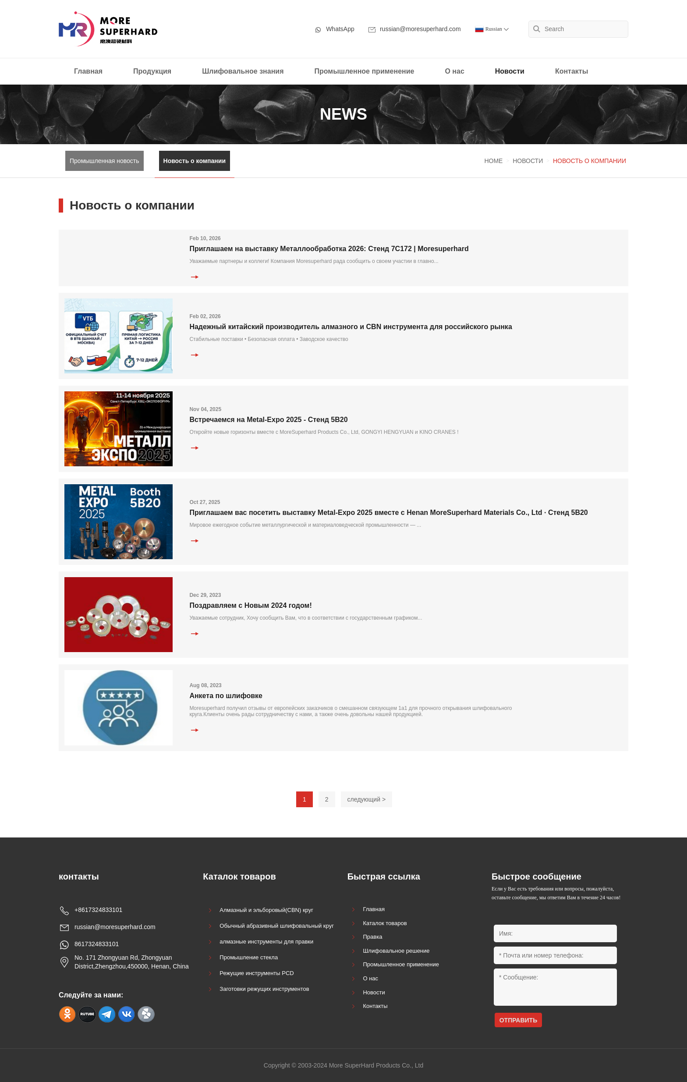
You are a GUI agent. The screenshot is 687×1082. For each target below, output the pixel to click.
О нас (454, 71)
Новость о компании (194, 160)
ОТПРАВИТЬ (518, 1020)
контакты (79, 876)
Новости (509, 71)
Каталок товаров (239, 876)
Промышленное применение (364, 71)
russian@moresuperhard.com (414, 29)
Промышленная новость (104, 160)
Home (493, 160)
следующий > (366, 799)
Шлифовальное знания (242, 71)
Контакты (571, 71)
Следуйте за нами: (91, 995)
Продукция (152, 71)
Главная (88, 71)
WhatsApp (334, 29)
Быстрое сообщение (536, 876)
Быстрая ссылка (383, 876)
